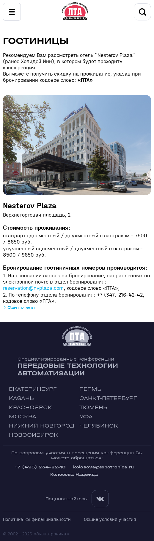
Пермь (90, 389)
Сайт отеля (21, 307)
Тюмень (93, 407)
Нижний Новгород (42, 426)
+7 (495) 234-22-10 (39, 467)
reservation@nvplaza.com (33, 288)
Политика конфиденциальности (37, 519)
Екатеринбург (32, 389)
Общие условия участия (110, 519)
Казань (21, 398)
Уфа (86, 417)
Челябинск (98, 426)
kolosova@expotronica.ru (103, 467)
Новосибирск (33, 435)
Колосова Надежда (74, 474)
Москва (22, 417)
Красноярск (30, 407)
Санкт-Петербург (108, 398)
